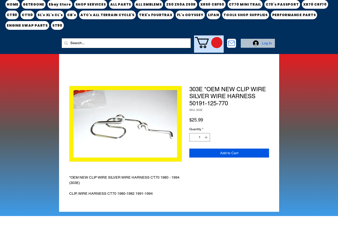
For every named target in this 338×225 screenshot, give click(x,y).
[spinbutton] (200, 137)
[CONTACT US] (231, 43)
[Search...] (125, 43)
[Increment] (206, 137)
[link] (208, 42)
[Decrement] (193, 137)
